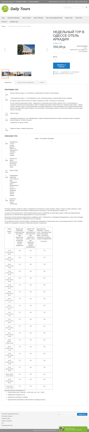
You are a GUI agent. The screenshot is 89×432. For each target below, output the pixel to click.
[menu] (44, 20)
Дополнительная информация (26, 82)
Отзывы (42, 82)
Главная (4, 26)
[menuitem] (3, 18)
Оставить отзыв (57, 43)
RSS (3, 423)
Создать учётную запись (80, 1)
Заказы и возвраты (7, 420)
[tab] (8, 82)
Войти (69, 1)
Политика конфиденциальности (10, 414)
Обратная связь (6, 418)
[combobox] (74, 7)
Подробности (8, 82)
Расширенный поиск (7, 425)
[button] (5, 49)
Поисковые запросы (7, 416)
